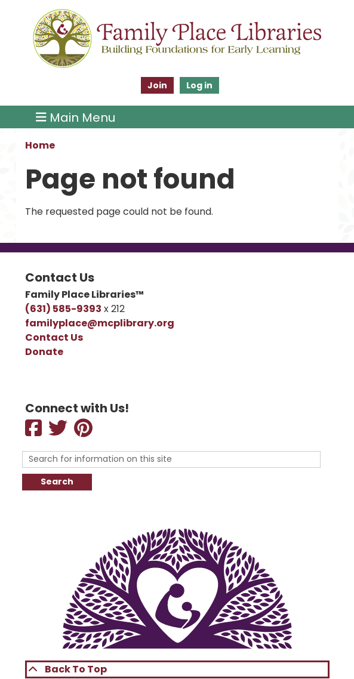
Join (157, 85)
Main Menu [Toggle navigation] (75, 117)
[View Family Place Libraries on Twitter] (58, 432)
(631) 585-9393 (63, 309)
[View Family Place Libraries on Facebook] (34, 432)
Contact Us (54, 337)
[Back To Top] (177, 669)
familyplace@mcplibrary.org (99, 323)
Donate (44, 352)
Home (40, 145)
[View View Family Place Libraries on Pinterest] (84, 432)
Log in (199, 85)
